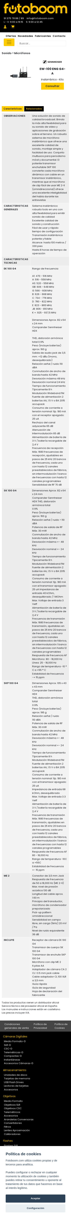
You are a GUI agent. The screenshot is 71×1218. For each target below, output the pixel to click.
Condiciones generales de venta (16, 1026)
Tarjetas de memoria (17, 1078)
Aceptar (35, 1198)
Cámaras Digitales (15, 1036)
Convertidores (13, 1123)
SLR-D (7, 1045)
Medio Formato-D (15, 1041)
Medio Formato (13, 1101)
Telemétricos (12, 1112)
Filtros (7, 1127)
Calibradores (12, 1134)
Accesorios (11, 1089)
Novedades (25, 36)
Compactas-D (13, 1056)
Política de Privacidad (40, 1026)
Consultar (52, 86)
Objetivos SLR (12, 1105)
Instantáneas (12, 1059)
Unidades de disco (15, 1075)
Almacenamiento (14, 1070)
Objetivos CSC (13, 1108)
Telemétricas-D (13, 1052)
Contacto (59, 36)
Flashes (8, 1141)
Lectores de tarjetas (16, 1086)
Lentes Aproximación (17, 1130)
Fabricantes (43, 36)
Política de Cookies (61, 1026)
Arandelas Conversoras (19, 1119)
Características (13, 108)
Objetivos (9, 1096)
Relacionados (34, 108)
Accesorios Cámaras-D (18, 1063)
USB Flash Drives (14, 1082)
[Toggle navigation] (9, 42)
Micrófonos (22, 53)
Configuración (35, 1208)
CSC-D (8, 1048)
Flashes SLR (11, 1145)
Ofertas (11, 36)
